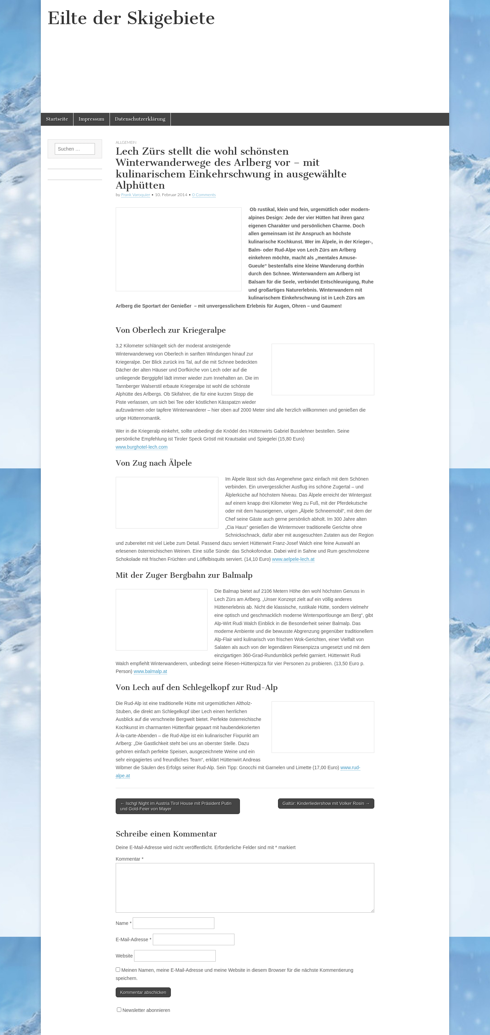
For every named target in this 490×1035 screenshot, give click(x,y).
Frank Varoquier (135, 194)
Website (124, 956)
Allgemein (126, 142)
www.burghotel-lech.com (142, 447)
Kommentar (130, 859)
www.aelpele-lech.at (293, 559)
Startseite (57, 119)
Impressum (91, 119)
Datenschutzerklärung (140, 119)
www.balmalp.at (150, 671)
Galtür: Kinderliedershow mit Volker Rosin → (326, 803)
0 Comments (204, 194)
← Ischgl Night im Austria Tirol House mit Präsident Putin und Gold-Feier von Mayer (175, 806)
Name (124, 923)
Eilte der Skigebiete (131, 18)
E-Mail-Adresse (133, 939)
